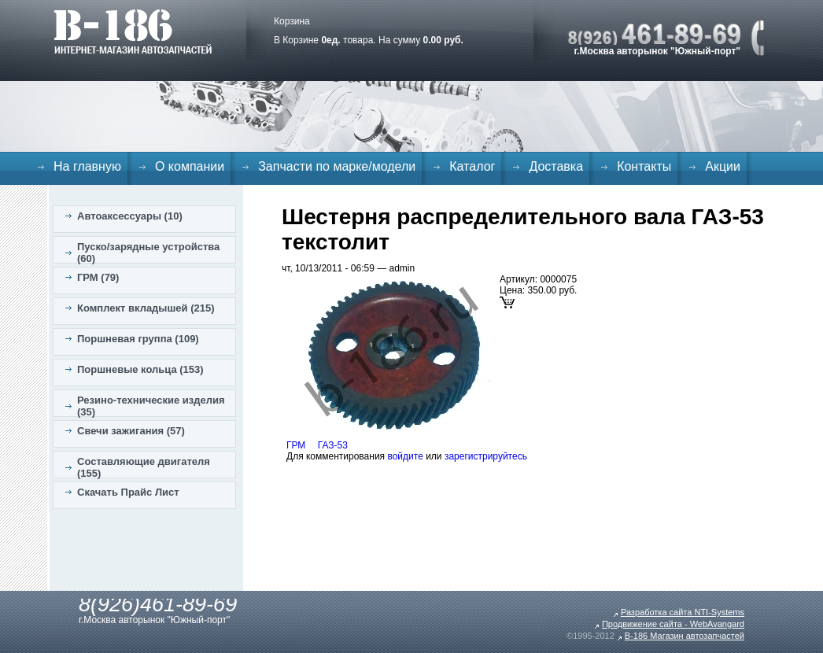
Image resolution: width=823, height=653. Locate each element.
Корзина (292, 21)
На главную (87, 166)
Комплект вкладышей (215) (146, 308)
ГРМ (295, 445)
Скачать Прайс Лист (128, 492)
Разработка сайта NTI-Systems (682, 612)
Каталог (472, 166)
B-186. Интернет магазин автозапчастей (133, 31)
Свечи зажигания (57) (131, 431)
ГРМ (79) (98, 277)
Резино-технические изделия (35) (151, 406)
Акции (722, 166)
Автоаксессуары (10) (130, 216)
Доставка (556, 166)
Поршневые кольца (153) (140, 369)
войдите (405, 456)
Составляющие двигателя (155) (143, 467)
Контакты (644, 166)
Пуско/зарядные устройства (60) (148, 252)
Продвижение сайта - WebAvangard (673, 624)
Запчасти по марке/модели (336, 166)
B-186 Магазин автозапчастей (684, 635)
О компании (189, 166)
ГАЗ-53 (333, 445)
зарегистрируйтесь (486, 456)
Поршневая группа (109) (138, 339)
